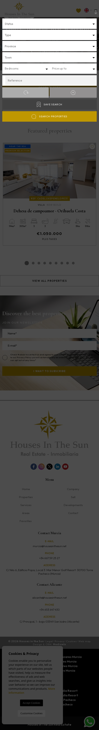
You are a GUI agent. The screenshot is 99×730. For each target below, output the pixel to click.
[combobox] (49, 23)
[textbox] (49, 23)
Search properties (49, 116)
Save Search (49, 104)
